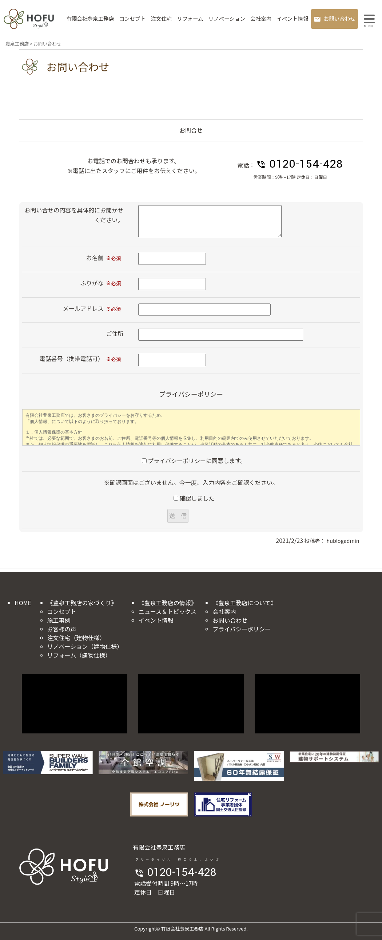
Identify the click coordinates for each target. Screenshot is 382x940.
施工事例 (59, 620)
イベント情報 (292, 18)
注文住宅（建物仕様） (76, 637)
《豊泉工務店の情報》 (168, 602)
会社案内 (260, 18)
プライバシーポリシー (241, 628)
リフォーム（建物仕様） (79, 655)
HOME (23, 602)
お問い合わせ (339, 18)
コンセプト (132, 18)
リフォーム (190, 18)
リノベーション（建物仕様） (85, 646)
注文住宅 (161, 18)
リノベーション (226, 18)
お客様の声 (61, 628)
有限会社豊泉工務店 (90, 18)
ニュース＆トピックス (167, 611)
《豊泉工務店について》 (244, 602)
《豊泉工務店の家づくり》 (82, 602)
